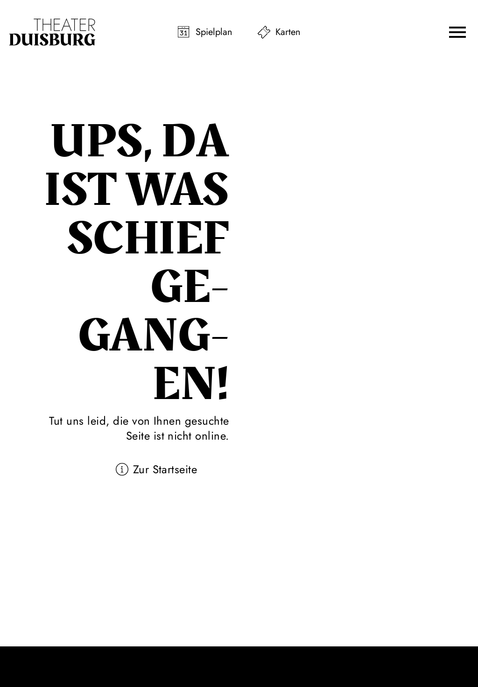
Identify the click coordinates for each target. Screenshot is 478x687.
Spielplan (214, 32)
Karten (288, 32)
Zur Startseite (165, 469)
